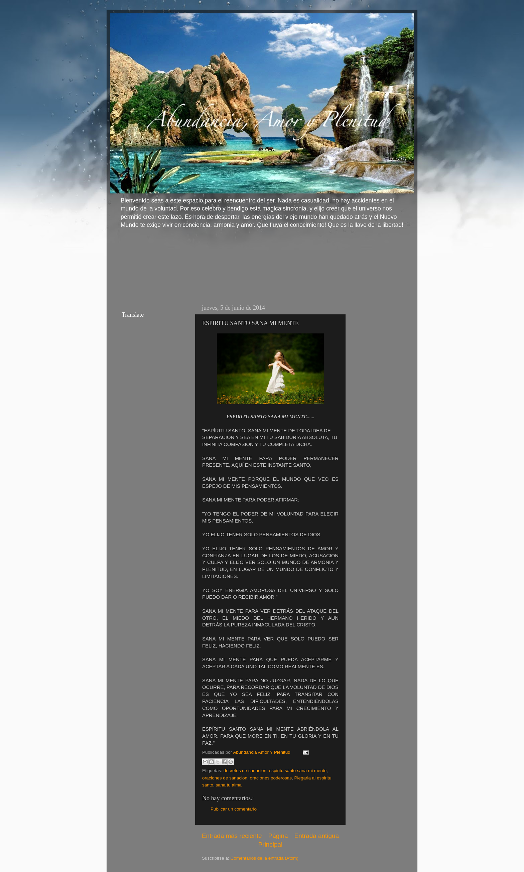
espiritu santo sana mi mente (298, 770)
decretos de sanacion (245, 770)
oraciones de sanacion (224, 777)
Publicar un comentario (234, 809)
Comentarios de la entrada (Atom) (264, 858)
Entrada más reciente (232, 835)
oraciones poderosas (271, 777)
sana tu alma (229, 784)
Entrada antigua (316, 835)
